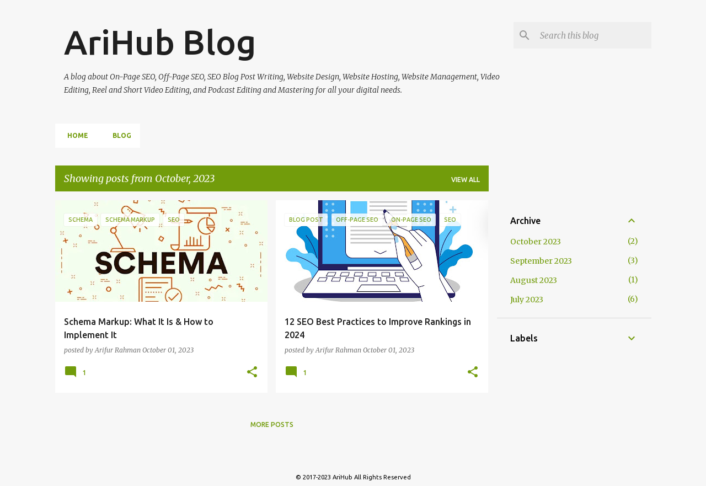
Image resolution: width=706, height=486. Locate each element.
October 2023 (535, 242)
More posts (271, 424)
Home (74, 135)
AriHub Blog (160, 42)
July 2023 (526, 300)
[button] (252, 372)
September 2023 (541, 261)
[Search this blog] (593, 35)
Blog (118, 135)
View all (465, 179)
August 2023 (533, 280)
